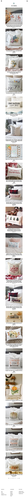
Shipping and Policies (3, 494)
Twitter (11, 495)
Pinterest (11, 492)
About (2, 492)
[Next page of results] (19, 478)
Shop (1, 491)
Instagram (11, 493)
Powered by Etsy (21, 493)
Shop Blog (11, 494)
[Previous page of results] (8, 478)
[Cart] (27, 1)
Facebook (11, 491)
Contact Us (2, 493)
